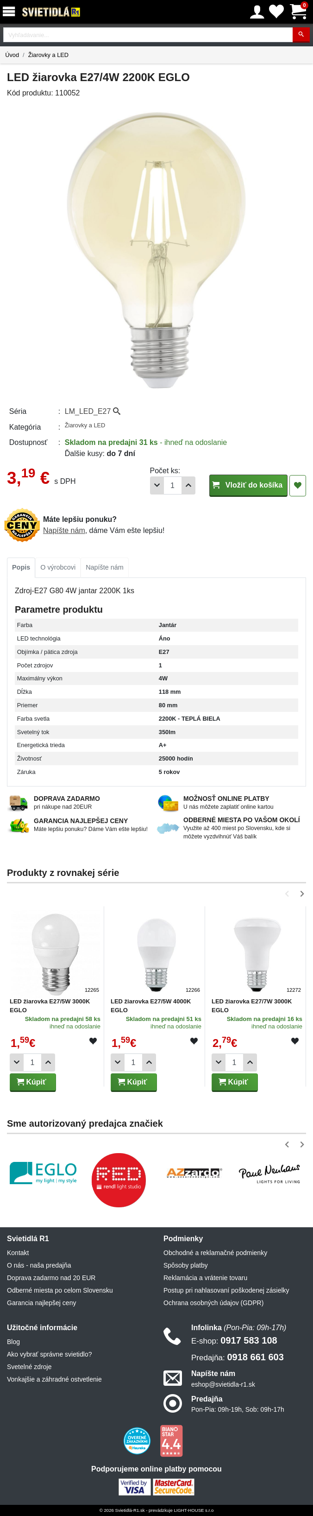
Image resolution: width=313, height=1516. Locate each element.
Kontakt (18, 1252)
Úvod (12, 54)
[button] (288, 893)
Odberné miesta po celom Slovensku (60, 1290)
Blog (13, 1341)
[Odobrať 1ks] (157, 485)
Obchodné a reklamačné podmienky (215, 1252)
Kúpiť (31, 1082)
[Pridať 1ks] (188, 485)
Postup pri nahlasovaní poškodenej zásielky (226, 1290)
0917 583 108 (234, 1340)
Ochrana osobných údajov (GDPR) (213, 1303)
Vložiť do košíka (248, 485)
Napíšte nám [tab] (105, 567)
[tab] (21, 568)
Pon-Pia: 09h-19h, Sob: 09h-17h (237, 1409)
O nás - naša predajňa (39, 1265)
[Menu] (10, 11)
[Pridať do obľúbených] (297, 485)
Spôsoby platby (185, 1265)
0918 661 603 (237, 1357)
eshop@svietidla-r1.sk (223, 1384)
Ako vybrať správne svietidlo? (49, 1354)
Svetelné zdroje (29, 1366)
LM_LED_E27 (92, 411)
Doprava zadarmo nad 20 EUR (51, 1277)
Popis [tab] (21, 567)
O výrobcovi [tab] (57, 567)
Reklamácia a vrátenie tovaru (205, 1277)
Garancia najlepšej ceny (41, 1303)
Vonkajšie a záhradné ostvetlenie (54, 1379)
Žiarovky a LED (48, 54)
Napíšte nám (64, 530)
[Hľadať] (301, 35)
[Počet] (172, 485)
